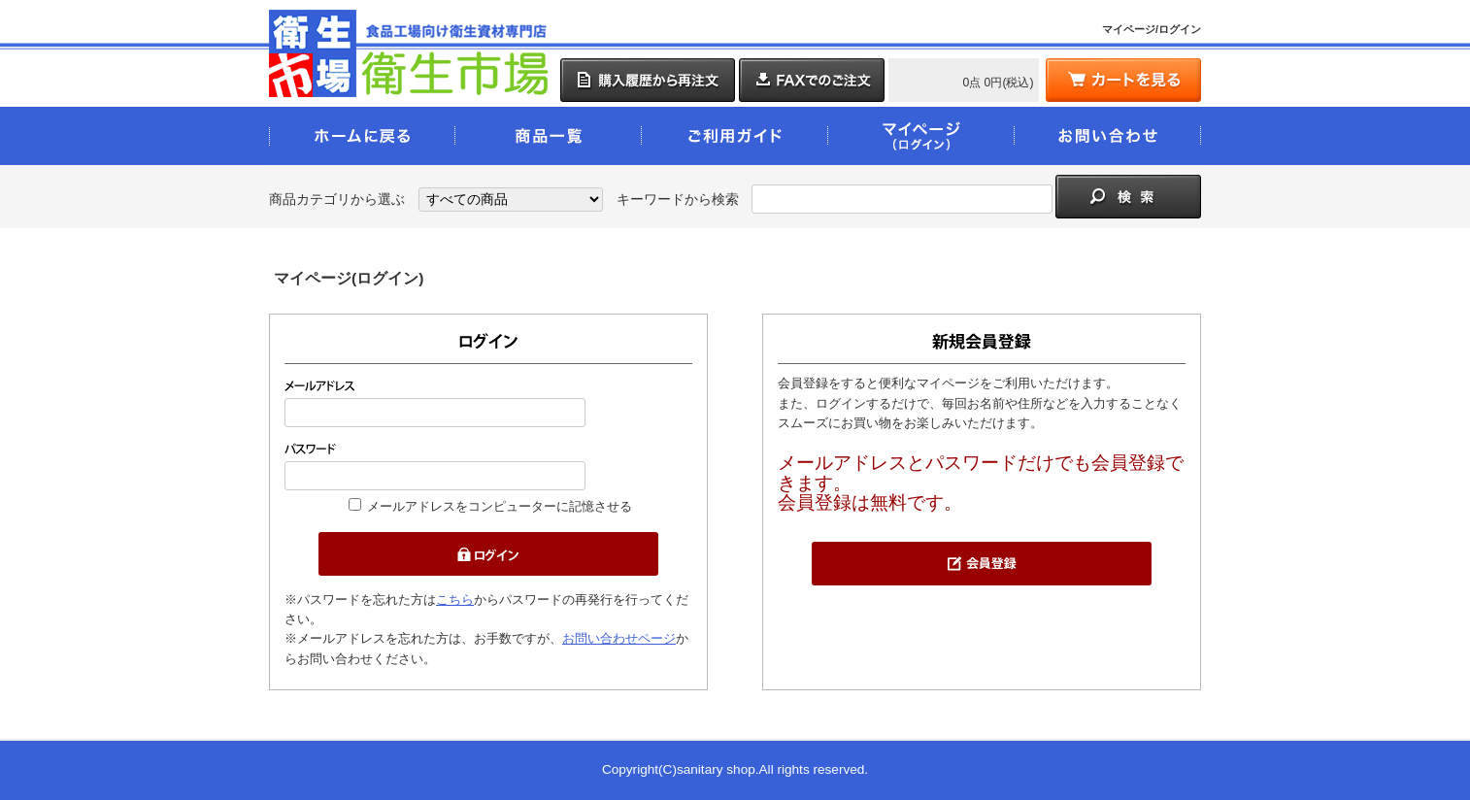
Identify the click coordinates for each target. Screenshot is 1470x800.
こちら (455, 599)
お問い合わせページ (619, 638)
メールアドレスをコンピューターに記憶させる (499, 506)
